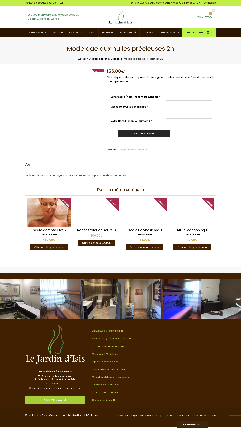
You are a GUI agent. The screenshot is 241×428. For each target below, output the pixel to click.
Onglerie (148, 33)
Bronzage (107, 33)
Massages (116, 60)
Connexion (209, 2)
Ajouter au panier (144, 134)
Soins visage (36, 33)
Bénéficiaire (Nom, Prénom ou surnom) (135, 98)
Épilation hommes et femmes (108, 347)
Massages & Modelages (105, 355)
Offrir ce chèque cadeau (49, 248)
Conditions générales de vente (138, 417)
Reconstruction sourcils (96, 231)
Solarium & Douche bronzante (108, 370)
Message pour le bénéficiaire (129, 108)
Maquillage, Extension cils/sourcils (110, 378)
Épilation (58, 33)
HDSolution (91, 416)
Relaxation (75, 33)
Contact (167, 417)
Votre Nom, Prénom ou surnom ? (131, 122)
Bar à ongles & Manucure (105, 386)
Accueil (82, 60)
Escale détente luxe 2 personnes (48, 233)
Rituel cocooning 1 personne (192, 233)
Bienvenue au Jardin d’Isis (108, 332)
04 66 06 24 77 (191, 2)
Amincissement (167, 33)
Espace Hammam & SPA (105, 363)
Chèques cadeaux (198, 33)
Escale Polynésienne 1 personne (144, 233)
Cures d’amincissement (105, 393)
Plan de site (208, 417)
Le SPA (92, 33)
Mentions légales (187, 417)
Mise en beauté (128, 33)
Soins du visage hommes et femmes (112, 340)
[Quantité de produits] (110, 135)
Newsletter (193, 424)
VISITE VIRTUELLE (55, 401)
